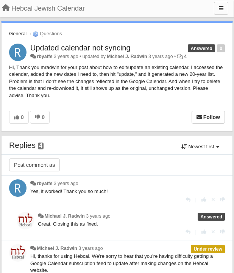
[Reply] (188, 199)
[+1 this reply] (203, 199)
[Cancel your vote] (213, 199)
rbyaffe (44, 56)
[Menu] (221, 8)
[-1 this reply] (222, 199)
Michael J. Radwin (127, 56)
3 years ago (66, 183)
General (18, 33)
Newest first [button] (200, 146)
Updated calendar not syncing (80, 48)
